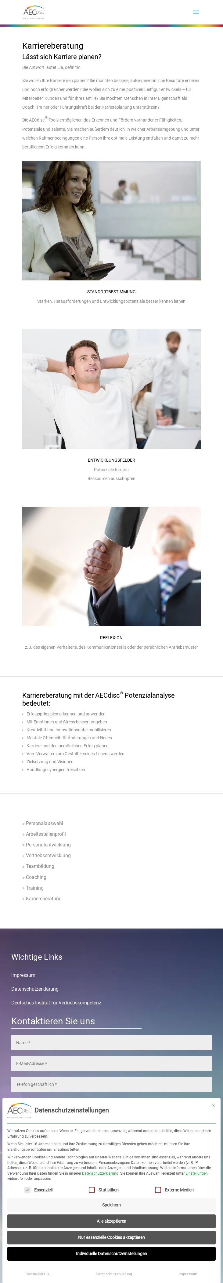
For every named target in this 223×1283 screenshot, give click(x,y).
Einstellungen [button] (196, 1173)
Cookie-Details (37, 1274)
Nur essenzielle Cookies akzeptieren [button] (111, 1237)
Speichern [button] (111, 1204)
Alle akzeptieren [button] (111, 1221)
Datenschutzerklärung (100, 1173)
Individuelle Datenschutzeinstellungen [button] (111, 1253)
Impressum (188, 1274)
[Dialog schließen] (213, 1105)
